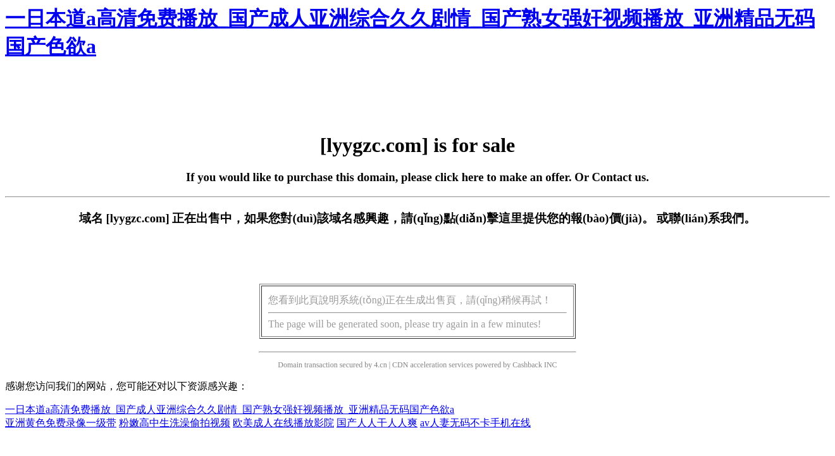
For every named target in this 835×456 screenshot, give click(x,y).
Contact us (619, 177)
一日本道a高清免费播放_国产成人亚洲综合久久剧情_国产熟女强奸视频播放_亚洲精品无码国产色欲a (229, 409)
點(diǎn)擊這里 (483, 218)
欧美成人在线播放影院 (283, 422)
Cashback (527, 364)
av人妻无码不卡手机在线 (475, 422)
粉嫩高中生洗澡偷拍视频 (174, 422)
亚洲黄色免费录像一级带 (60, 422)
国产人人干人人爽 (377, 422)
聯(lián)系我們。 (712, 218)
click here (459, 177)
